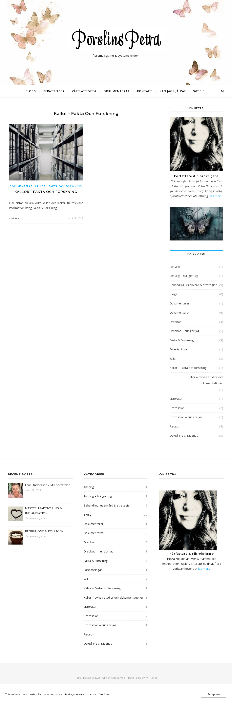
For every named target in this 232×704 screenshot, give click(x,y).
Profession (177, 408)
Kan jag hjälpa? (173, 91)
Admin (15, 218)
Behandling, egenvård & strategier (193, 285)
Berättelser (53, 91)
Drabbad (175, 322)
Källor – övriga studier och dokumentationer (205, 380)
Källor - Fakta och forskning (58, 186)
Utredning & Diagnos (184, 435)
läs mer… (216, 196)
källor (173, 359)
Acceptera (214, 694)
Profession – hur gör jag (186, 417)
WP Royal (151, 677)
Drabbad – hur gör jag (185, 331)
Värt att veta (84, 91)
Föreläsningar (179, 349)
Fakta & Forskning (182, 340)
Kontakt (144, 91)
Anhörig (175, 266)
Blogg (31, 91)
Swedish (200, 91)
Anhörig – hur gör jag (184, 276)
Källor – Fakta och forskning (46, 192)
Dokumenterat (117, 91)
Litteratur (176, 399)
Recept (174, 426)
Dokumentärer (179, 303)
